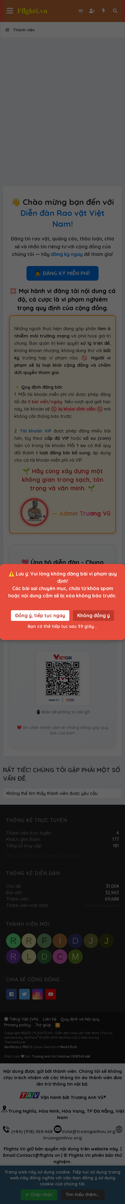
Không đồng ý (93, 615)
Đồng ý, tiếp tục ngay (40, 615)
